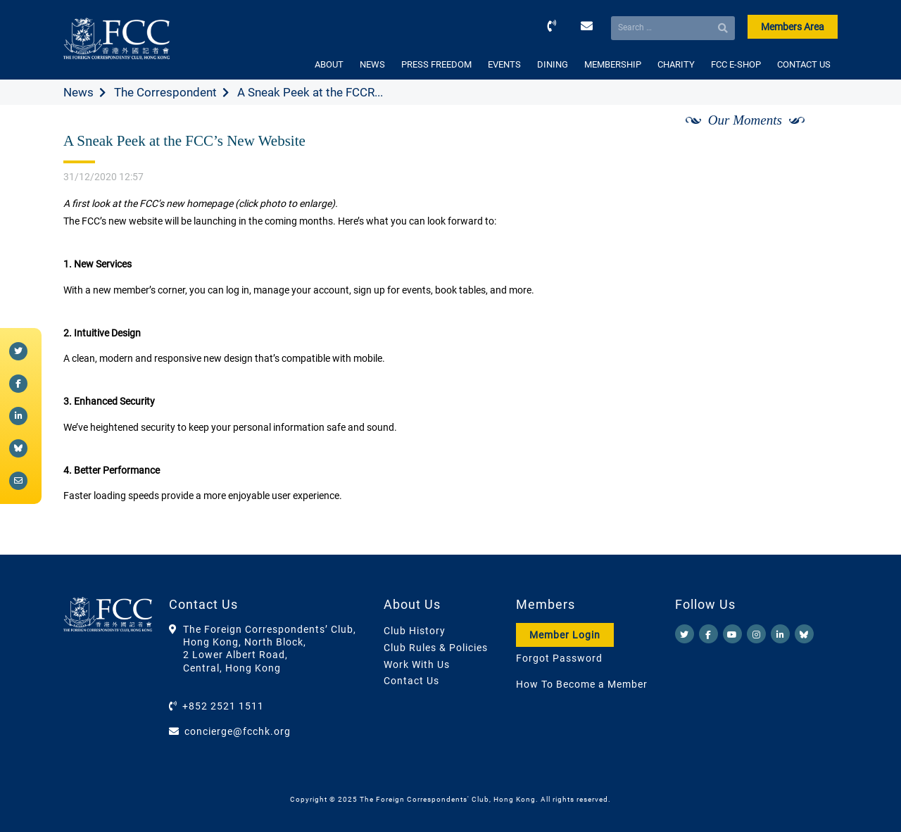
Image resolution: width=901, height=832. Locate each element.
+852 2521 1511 (223, 706)
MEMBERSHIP (612, 64)
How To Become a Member (582, 684)
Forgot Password (559, 658)
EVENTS (504, 64)
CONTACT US (804, 64)
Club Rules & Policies (436, 647)
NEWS (372, 64)
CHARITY (676, 64)
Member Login (564, 635)
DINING (552, 64)
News (78, 92)
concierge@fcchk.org (237, 731)
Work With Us (417, 664)
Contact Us (411, 680)
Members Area (792, 26)
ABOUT (329, 64)
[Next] (811, 135)
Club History (415, 630)
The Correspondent (165, 92)
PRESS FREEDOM (436, 64)
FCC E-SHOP (736, 64)
